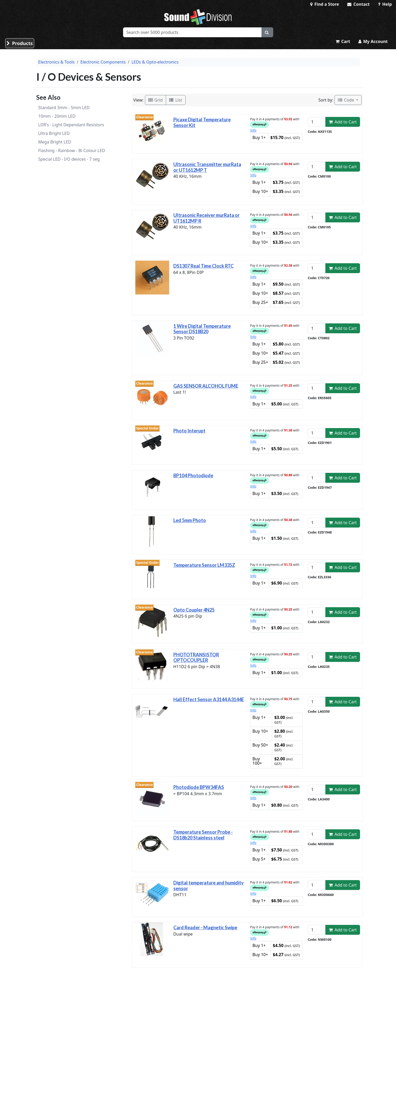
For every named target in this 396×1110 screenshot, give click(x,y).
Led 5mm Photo (189, 520)
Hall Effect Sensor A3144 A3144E (208, 699)
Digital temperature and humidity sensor (208, 885)
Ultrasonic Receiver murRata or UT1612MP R (206, 218)
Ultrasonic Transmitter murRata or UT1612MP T (207, 167)
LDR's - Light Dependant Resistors (71, 125)
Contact (358, 4)
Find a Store (324, 4)
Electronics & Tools (56, 62)
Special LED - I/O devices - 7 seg (69, 159)
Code (346, 100)
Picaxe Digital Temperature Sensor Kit (202, 122)
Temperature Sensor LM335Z (204, 565)
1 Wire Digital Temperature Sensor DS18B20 (202, 329)
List (175, 100)
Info (253, 130)
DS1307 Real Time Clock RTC (203, 266)
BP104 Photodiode (193, 475)
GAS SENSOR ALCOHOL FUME (205, 386)
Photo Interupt (189, 431)
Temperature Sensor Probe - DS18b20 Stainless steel (203, 835)
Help (385, 4)
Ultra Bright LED (54, 133)
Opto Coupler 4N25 (194, 610)
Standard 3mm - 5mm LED (64, 107)
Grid (155, 100)
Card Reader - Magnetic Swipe (205, 927)
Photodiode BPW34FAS (198, 787)
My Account (373, 41)
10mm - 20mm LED (57, 116)
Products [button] (20, 43)
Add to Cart (343, 122)
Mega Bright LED (54, 142)
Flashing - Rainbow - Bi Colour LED (71, 150)
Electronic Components (103, 62)
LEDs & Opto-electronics (155, 62)
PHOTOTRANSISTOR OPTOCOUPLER (196, 657)
